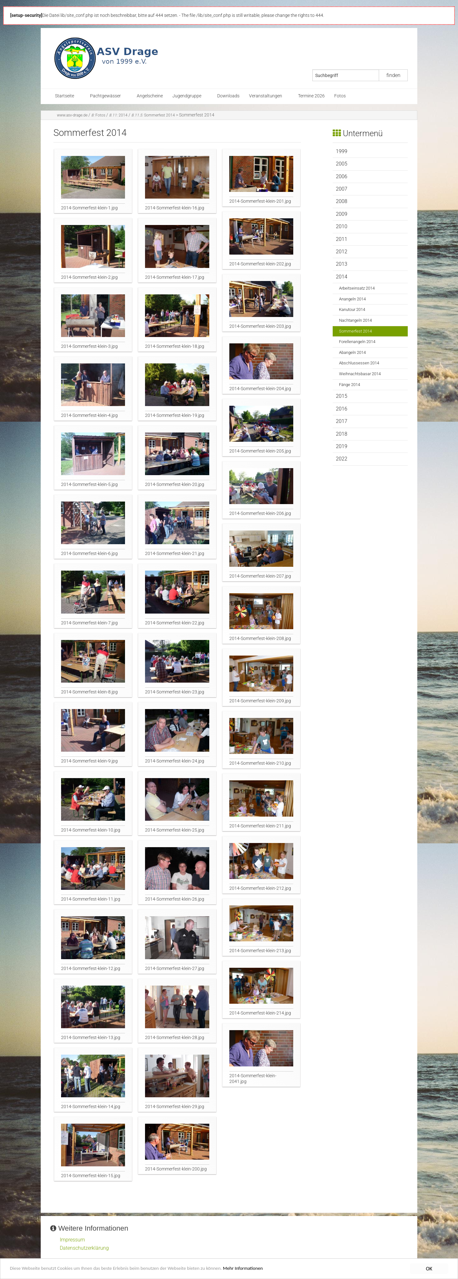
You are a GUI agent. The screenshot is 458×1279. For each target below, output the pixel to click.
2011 (341, 239)
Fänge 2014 (349, 384)
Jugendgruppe (186, 96)
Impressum (72, 1240)
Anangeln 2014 (352, 299)
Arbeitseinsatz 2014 (357, 288)
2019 (341, 446)
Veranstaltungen (265, 96)
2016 (341, 409)
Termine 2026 (311, 96)
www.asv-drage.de (72, 115)
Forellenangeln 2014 (357, 341)
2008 (341, 201)
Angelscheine (150, 96)
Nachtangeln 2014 (355, 320)
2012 (341, 252)
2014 (118, 115)
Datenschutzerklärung (84, 1248)
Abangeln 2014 (352, 352)
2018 (341, 434)
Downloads (228, 96)
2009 (341, 214)
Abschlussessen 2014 (359, 363)
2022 (341, 459)
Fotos (340, 96)
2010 (341, 226)
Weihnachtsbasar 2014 (360, 373)
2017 (341, 421)
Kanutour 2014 (352, 309)
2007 (341, 189)
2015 (341, 396)
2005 (341, 164)
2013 (341, 264)
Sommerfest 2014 (153, 115)
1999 (341, 151)
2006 (341, 176)
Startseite (64, 96)
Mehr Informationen (271, 1269)
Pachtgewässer (105, 96)
